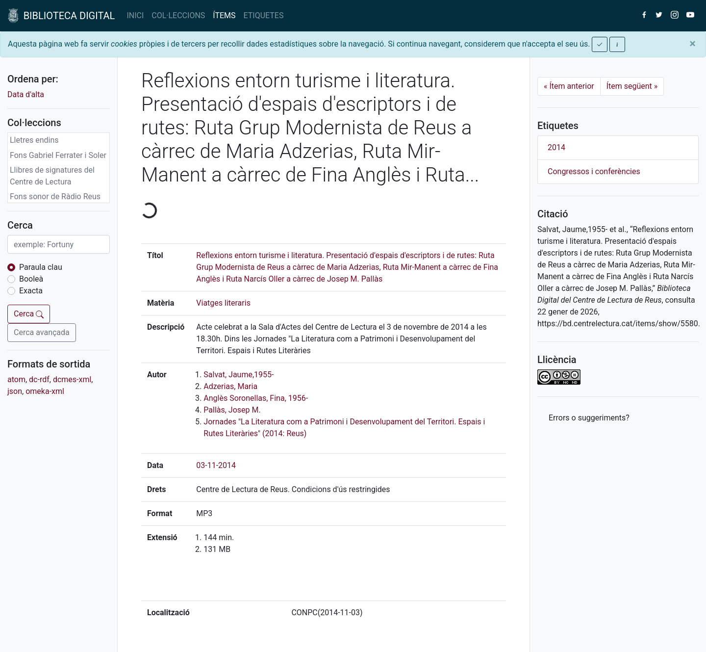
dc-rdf (39, 379)
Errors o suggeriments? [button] (589, 417)
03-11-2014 (216, 465)
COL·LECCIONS (178, 15)
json (14, 391)
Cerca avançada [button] (42, 332)
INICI (135, 15)
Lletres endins (34, 140)
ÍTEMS (224, 15)
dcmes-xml (72, 379)
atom (16, 379)
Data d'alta (25, 94)
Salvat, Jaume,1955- (238, 374)
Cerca (29, 313)
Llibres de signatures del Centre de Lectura (52, 175)
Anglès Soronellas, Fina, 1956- (255, 398)
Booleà (31, 279)
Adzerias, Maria (230, 386)
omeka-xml (44, 391)
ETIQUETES (264, 15)
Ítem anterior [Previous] (569, 86)
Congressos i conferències (594, 171)
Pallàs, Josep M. (231, 410)
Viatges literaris (223, 303)
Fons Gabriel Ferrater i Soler (58, 155)
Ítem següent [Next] (632, 86)
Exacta (31, 290)
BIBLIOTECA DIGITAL (61, 15)
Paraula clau (40, 267)
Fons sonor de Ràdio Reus (55, 196)
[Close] (693, 43)
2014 (556, 147)
